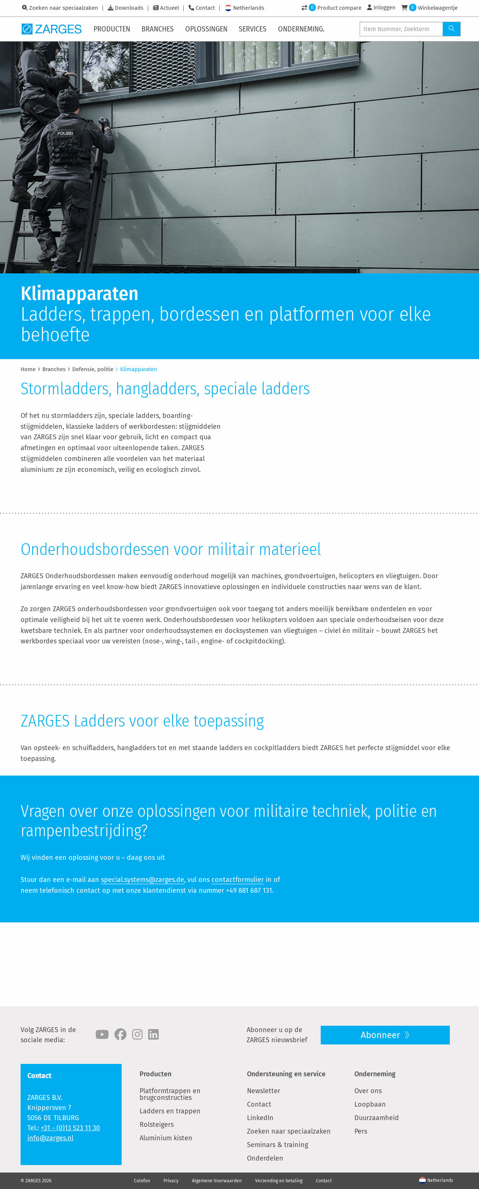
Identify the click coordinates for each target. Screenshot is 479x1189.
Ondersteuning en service (286, 1074)
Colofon (142, 1180)
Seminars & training (277, 1145)
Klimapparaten (138, 369)
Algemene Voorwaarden (217, 1180)
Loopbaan (370, 1104)
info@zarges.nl (50, 1138)
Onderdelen (265, 1158)
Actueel (169, 7)
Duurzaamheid (376, 1118)
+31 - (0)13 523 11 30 (70, 1128)
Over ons (368, 1091)
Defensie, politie (92, 369)
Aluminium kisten (166, 1138)
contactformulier (237, 963)
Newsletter (263, 1091)
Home (28, 369)
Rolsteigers (157, 1124)
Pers (360, 1131)
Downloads (129, 7)
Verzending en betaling (278, 1180)
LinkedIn (260, 1118)
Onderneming (375, 1074)
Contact (205, 7)
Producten (155, 1074)
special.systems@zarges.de (142, 963)
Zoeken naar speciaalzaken (63, 7)
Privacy (171, 1180)
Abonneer (381, 1035)
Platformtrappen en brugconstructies (170, 1094)
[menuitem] (112, 29)
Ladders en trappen (170, 1111)
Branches (53, 369)
